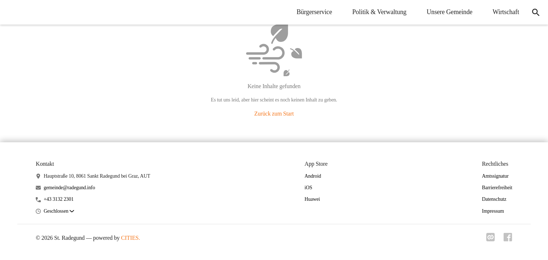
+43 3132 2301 (59, 199)
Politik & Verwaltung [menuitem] (379, 12)
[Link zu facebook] (508, 239)
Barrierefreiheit (497, 187)
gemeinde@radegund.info (69, 187)
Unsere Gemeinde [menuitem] (450, 12)
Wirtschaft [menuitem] (506, 12)
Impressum (493, 211)
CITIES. (130, 238)
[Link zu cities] (490, 239)
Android (313, 176)
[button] (59, 211)
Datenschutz (494, 199)
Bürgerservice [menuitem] (314, 12)
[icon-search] (535, 12)
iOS (308, 187)
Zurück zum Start (273, 113)
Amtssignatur (495, 176)
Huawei (312, 199)
